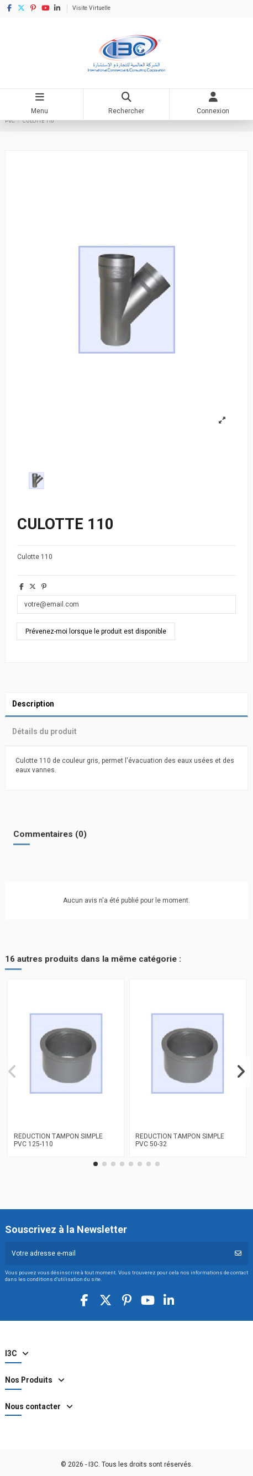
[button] (95, 1164)
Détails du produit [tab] (44, 731)
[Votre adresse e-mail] (117, 1253)
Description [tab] (33, 703)
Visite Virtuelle (91, 8)
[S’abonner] (238, 1253)
